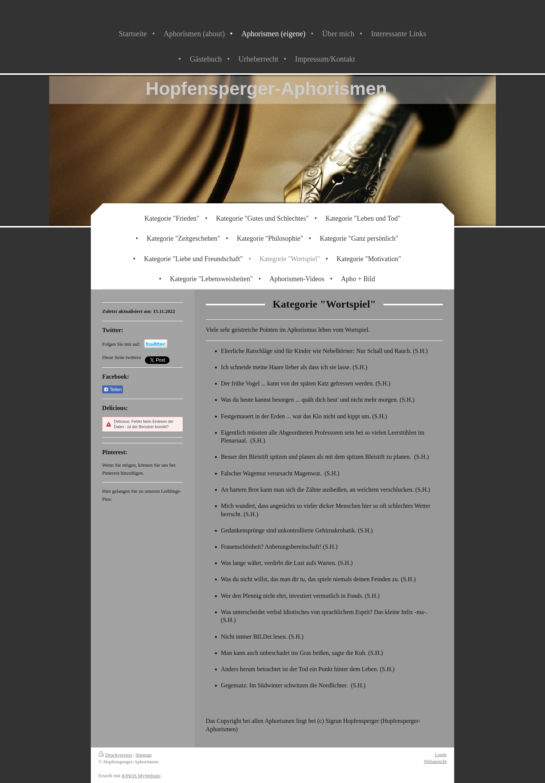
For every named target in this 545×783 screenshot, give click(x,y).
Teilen (112, 389)
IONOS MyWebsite (140, 775)
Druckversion (115, 755)
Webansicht (435, 761)
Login (441, 754)
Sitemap (143, 755)
